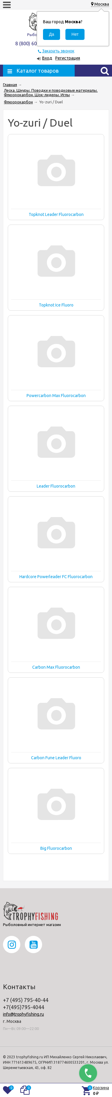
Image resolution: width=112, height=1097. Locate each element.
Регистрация (67, 58)
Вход (47, 58)
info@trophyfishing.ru (23, 1014)
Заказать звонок (58, 51)
